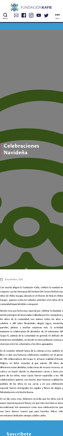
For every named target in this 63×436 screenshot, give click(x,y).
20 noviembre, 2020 (14, 279)
